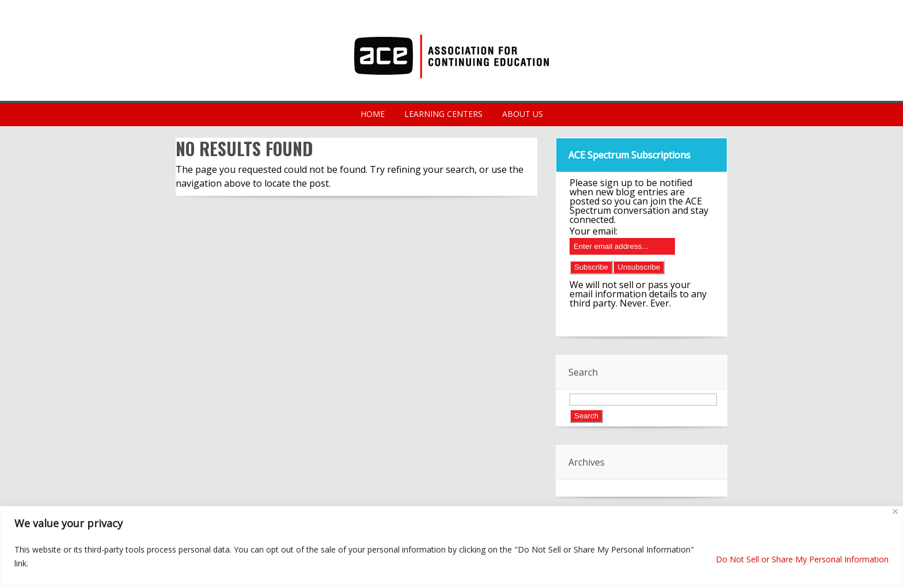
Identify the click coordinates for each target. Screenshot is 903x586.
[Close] (895, 511)
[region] (451, 546)
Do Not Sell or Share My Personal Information (802, 559)
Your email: (593, 231)
